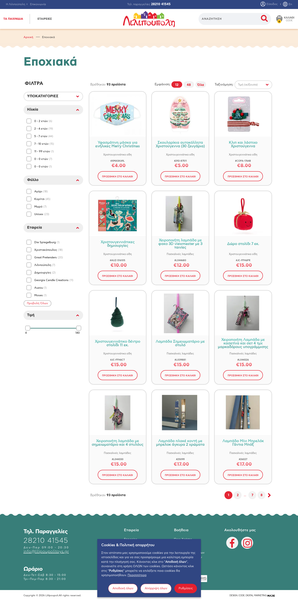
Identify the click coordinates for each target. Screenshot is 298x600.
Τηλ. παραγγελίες (149, 4)
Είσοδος (269, 4)
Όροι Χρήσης (183, 539)
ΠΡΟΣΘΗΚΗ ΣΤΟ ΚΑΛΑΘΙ (117, 176)
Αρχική (28, 37)
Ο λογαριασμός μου (137, 552)
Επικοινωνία (38, 4)
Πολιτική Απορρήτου (188, 557)
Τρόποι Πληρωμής (186, 543)
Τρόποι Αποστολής (186, 548)
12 (176, 85)
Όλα (200, 85)
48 (189, 85)
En (287, 4)
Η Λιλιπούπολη (15, 4)
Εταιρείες (130, 539)
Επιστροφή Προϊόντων (189, 552)
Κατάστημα (131, 543)
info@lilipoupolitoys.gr (46, 552)
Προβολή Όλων (37, 303)
